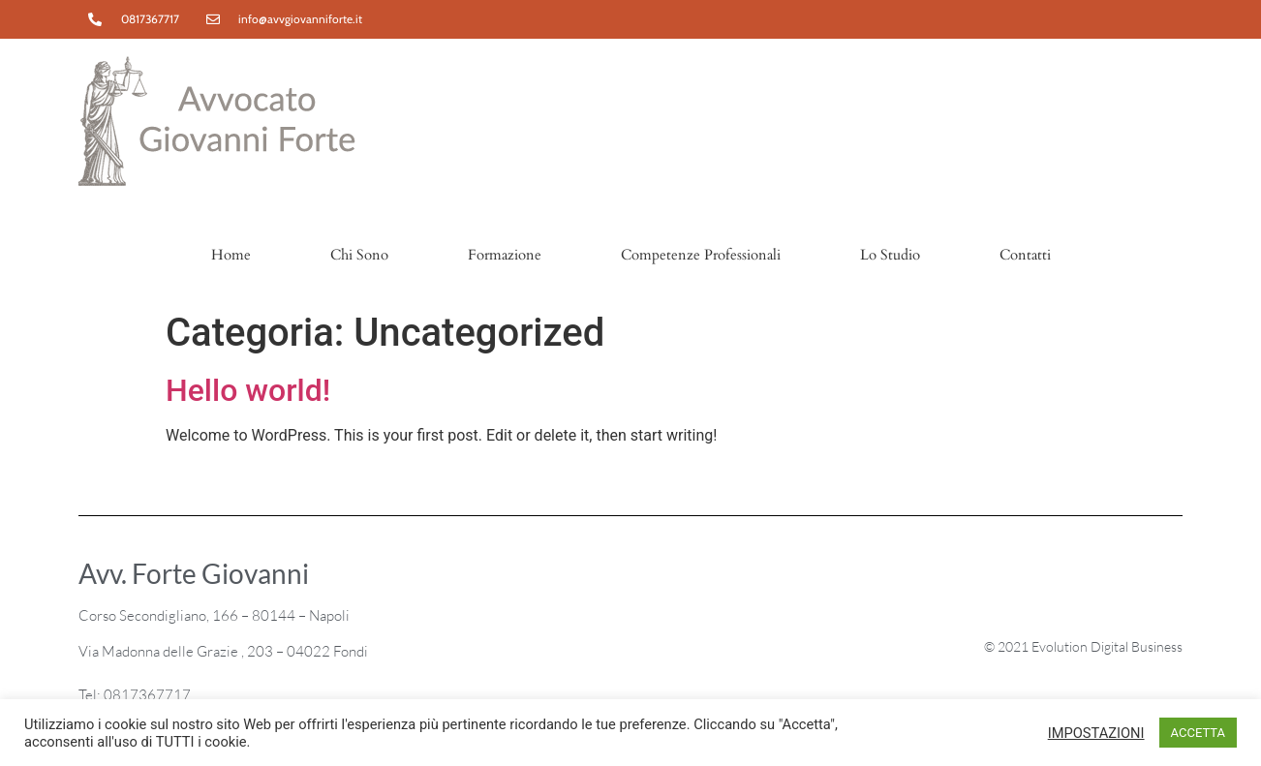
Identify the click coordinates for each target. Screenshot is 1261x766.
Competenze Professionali (701, 254)
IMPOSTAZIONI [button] (1096, 733)
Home (231, 254)
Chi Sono (359, 254)
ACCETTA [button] (1198, 732)
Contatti (1025, 254)
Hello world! (248, 390)
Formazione (504, 254)
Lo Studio (890, 254)
